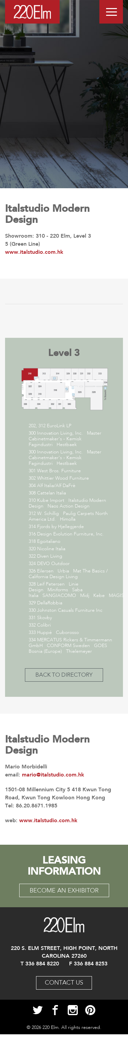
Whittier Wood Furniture (63, 478)
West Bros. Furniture (59, 471)
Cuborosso (67, 632)
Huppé (44, 632)
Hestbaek (67, 444)
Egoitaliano (48, 541)
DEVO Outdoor (53, 563)
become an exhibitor (64, 891)
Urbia (63, 571)
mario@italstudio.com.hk (53, 774)
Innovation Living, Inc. (60, 433)
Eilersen (45, 571)
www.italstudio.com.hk (48, 820)
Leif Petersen (51, 584)
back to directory (64, 675)
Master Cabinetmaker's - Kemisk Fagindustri (65, 439)
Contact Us (64, 983)
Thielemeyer (79, 651)
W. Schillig (48, 513)
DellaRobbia (49, 603)
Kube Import (50, 500)
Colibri (44, 625)
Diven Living (49, 556)
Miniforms (57, 590)
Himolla (67, 519)
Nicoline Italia (51, 549)
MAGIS (116, 595)
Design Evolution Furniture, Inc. (70, 534)
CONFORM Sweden (68, 645)
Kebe (99, 595)
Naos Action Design (68, 506)
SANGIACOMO (59, 595)
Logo (32, 12)
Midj (84, 595)
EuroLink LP (59, 426)
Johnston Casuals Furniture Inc (69, 610)
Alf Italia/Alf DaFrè (57, 485)
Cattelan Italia (51, 493)
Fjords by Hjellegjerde (60, 526)
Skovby (44, 617)
